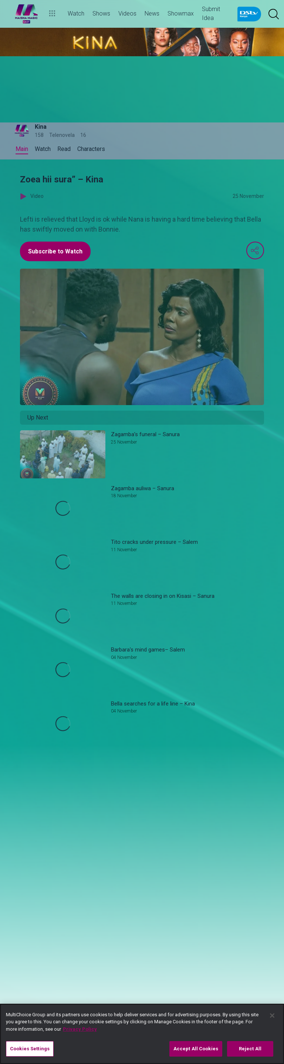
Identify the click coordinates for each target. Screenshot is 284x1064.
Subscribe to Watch (55, 251)
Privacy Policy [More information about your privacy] (80, 1029)
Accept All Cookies (195, 1048)
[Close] (272, 1015)
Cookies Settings (30, 1048)
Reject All (250, 1048)
